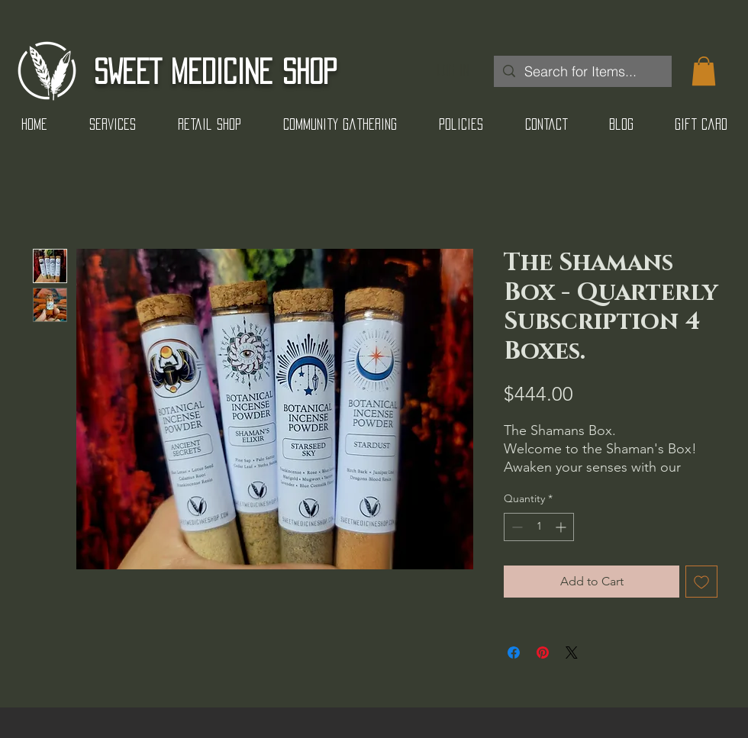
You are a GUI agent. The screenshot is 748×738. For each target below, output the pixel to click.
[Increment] (562, 527)
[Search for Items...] (582, 71)
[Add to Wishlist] (701, 582)
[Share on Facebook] (514, 652)
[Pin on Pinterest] (543, 652)
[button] (704, 70)
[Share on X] (572, 652)
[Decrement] (515, 527)
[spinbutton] (539, 527)
